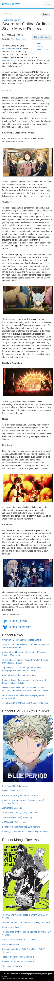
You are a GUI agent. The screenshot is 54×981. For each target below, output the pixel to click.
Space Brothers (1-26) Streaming (17, 817)
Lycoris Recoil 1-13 (10, 791)
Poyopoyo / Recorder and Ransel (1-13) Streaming (25, 831)
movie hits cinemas (10, 49)
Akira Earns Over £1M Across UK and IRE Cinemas (25, 703)
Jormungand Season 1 (12, 808)
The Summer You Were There (15, 966)
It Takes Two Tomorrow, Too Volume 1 (19, 961)
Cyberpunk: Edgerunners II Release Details (21, 640)
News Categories (42, 37)
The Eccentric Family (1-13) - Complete (19, 813)
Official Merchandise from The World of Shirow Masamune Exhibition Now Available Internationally (25, 689)
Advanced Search (12, 20)
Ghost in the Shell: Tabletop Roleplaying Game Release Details (23, 696)
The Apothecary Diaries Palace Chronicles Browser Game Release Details (25, 661)
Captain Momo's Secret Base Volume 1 (19, 939)
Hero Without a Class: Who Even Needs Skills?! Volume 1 (23, 950)
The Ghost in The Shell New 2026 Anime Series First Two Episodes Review (25, 646)
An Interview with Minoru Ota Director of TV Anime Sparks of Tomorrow (24, 653)
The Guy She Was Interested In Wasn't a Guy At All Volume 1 (25, 916)
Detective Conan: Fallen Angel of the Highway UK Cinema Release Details (24, 681)
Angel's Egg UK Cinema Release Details (20, 675)
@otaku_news (18, 620)
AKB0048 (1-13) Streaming (14, 822)
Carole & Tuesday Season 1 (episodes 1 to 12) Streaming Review (23, 801)
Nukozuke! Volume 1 (11, 944)
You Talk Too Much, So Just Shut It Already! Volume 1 (26, 922)
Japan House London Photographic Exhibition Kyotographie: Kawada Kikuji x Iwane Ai (22, 669)
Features (40, 46)
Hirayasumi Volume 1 (11, 927)
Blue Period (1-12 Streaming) (15, 786)
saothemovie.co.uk (10, 60)
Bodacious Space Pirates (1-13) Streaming (21, 827)
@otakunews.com (20, 626)
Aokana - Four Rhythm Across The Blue (20, 795)
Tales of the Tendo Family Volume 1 (18, 957)
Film (46, 49)
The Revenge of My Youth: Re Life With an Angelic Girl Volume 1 (26, 933)
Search (45, 14)
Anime (39, 44)
